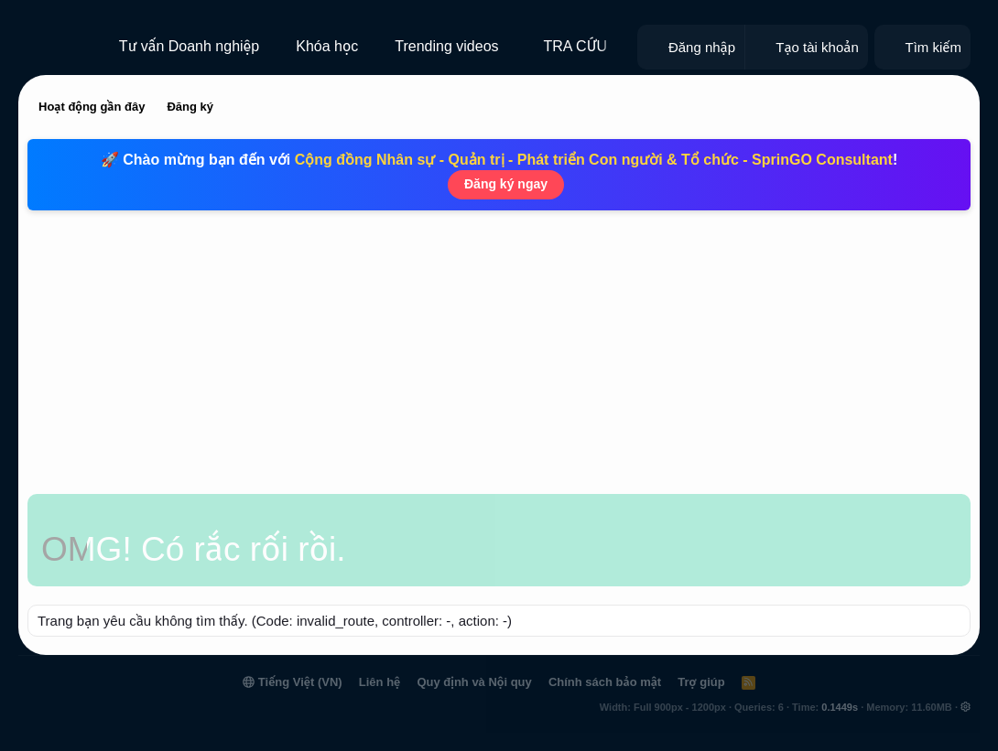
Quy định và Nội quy (474, 682)
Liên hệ (379, 682)
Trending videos (446, 46)
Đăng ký (190, 106)
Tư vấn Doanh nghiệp (189, 46)
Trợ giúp (701, 682)
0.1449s (839, 707)
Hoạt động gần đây (91, 106)
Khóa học (327, 46)
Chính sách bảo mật (604, 682)
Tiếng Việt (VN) (292, 682)
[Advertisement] (499, 357)
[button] (513, 46)
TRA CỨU (576, 46)
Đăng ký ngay (506, 184)
